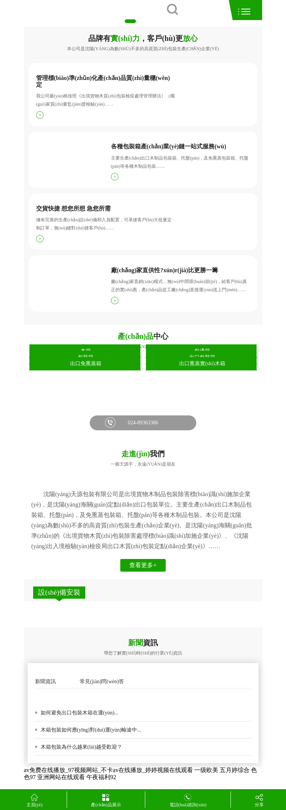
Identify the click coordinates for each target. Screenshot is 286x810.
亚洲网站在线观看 (61, 777)
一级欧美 (206, 770)
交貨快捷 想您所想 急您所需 (73, 208)
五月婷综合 (235, 770)
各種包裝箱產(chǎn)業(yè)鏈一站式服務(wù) (168, 146)
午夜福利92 (101, 777)
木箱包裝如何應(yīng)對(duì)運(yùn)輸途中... (90, 730)
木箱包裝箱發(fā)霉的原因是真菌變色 (83, 697)
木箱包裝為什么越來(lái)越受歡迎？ (80, 747)
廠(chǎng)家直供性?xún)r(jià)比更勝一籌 (164, 270)
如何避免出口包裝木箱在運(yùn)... (78, 713)
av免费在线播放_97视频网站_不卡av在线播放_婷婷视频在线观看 (108, 770)
